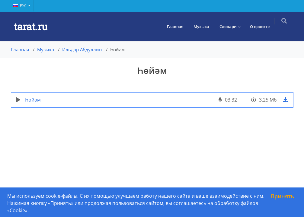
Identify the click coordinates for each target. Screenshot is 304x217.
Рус (20, 5)
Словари (231, 26)
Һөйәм (33, 99)
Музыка (205, 26)
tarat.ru (30, 26)
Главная (179, 26)
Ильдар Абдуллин (82, 49)
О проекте (263, 26)
